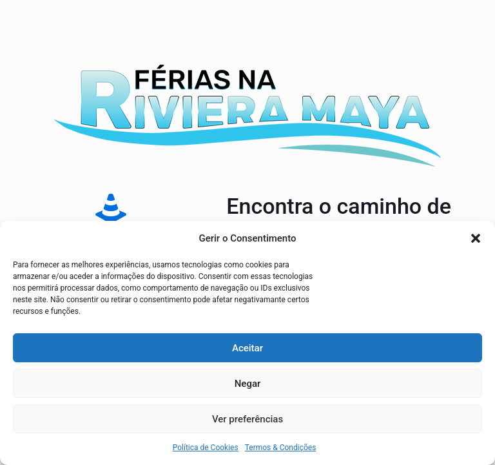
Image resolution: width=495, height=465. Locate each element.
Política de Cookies (205, 447)
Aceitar (247, 348)
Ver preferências (247, 419)
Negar (248, 383)
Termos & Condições (280, 447)
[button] (475, 238)
